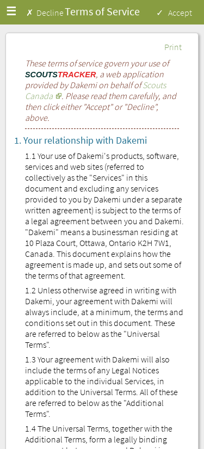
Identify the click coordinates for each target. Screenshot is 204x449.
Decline (50, 12)
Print (173, 46)
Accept (180, 12)
